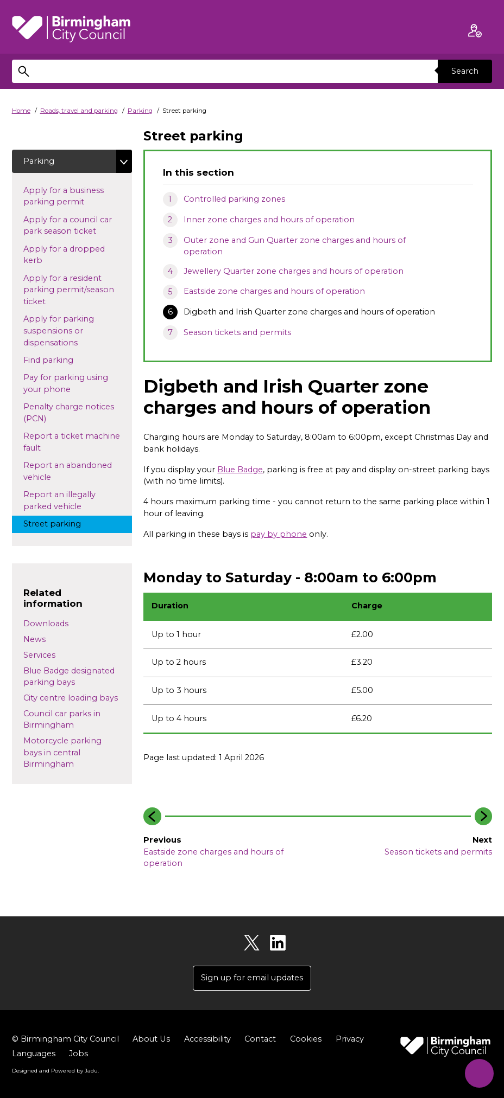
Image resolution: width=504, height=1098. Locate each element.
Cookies (305, 1039)
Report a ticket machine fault (71, 442)
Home (21, 110)
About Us (151, 1039)
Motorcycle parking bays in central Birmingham (62, 752)
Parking (140, 110)
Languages (33, 1053)
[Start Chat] (479, 1073)
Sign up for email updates (252, 978)
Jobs (78, 1053)
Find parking (65, 359)
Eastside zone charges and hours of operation (274, 291)
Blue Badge (240, 469)
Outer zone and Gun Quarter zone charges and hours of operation (295, 246)
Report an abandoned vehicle (67, 471)
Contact (259, 1039)
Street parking (62, 523)
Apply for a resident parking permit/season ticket (68, 289)
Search (464, 71)
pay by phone (278, 534)
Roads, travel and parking (79, 110)
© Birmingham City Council (65, 1039)
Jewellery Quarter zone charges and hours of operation (294, 271)
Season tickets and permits (237, 332)
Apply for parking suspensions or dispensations (60, 330)
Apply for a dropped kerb (64, 255)
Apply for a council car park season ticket (69, 225)
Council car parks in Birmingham (61, 719)
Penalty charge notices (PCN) (68, 412)
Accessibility (207, 1039)
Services (39, 655)
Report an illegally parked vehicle (62, 500)
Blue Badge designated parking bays (69, 677)
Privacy (349, 1039)
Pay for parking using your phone (65, 383)
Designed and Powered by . (55, 1070)
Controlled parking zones (234, 199)
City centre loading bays (70, 698)
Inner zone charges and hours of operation (269, 219)
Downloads (45, 623)
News (34, 639)
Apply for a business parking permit (63, 196)
